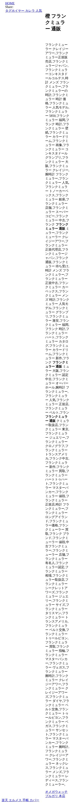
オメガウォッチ (56, 791)
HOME (10, 3)
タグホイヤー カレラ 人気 (23, 10)
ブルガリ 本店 (55, 796)
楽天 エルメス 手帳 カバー (20, 800)
